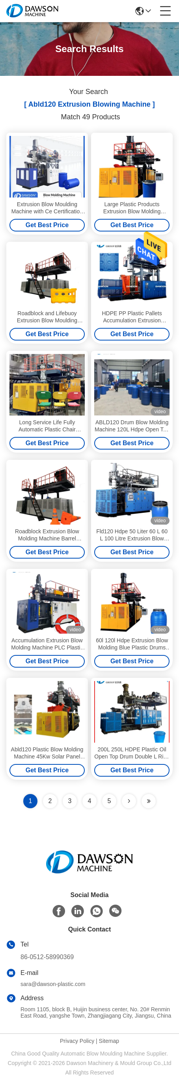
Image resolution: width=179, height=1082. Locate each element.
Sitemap (109, 1041)
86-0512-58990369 (47, 957)
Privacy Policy (77, 1041)
